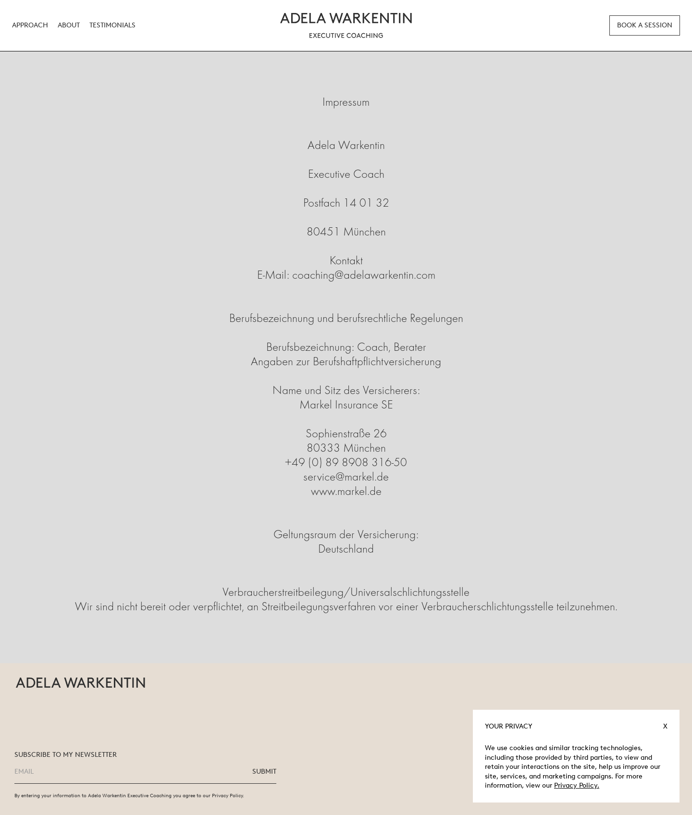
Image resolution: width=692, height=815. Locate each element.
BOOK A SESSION (644, 25)
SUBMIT (264, 771)
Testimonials (112, 25)
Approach (30, 25)
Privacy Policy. (576, 785)
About (69, 25)
